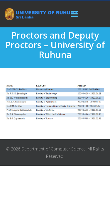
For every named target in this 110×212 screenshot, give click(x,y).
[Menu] (74, 14)
